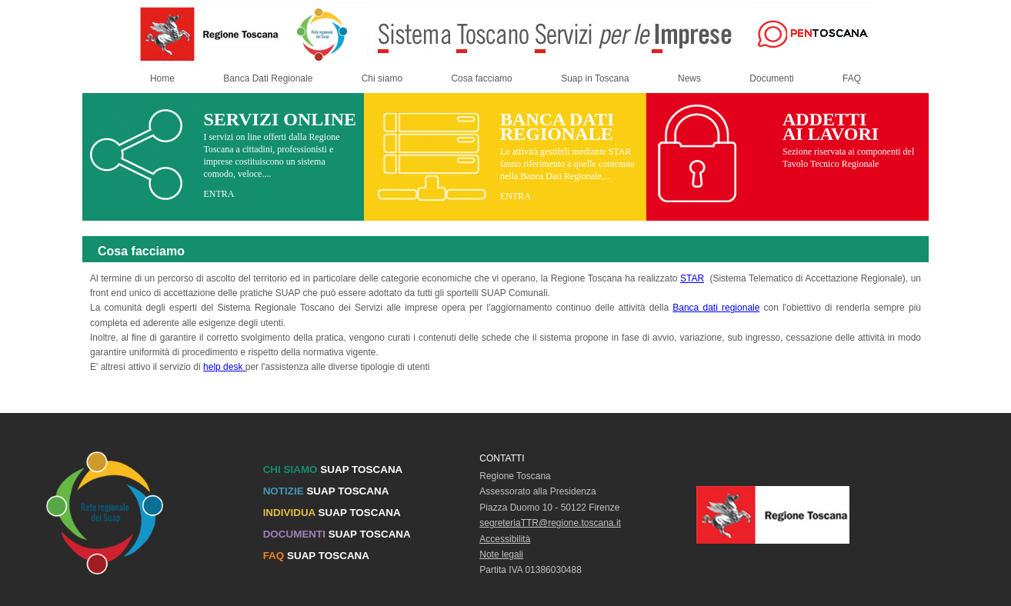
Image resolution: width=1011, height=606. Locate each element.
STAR (692, 278)
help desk (224, 366)
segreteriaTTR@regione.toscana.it (550, 523)
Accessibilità (504, 539)
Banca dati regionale (715, 307)
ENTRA (218, 193)
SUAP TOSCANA (333, 469)
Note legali (501, 554)
